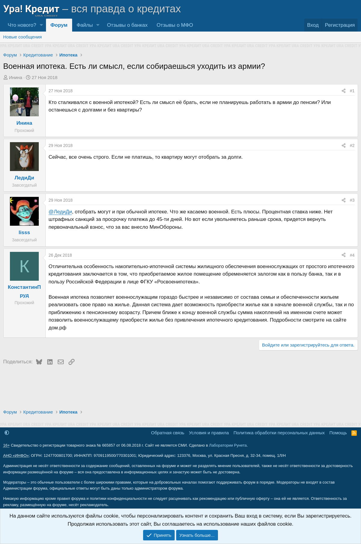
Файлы (85, 25)
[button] (41, 25)
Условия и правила (209, 432)
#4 (352, 255)
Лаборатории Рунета (228, 445)
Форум (59, 25)
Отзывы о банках (127, 25)
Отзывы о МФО (175, 25)
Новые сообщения (22, 36)
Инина (15, 77)
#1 (352, 90)
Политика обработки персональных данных (279, 432)
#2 (352, 145)
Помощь (338, 432)
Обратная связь (168, 432)
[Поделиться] (343, 91)
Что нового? (22, 25)
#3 (352, 200)
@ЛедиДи (60, 212)
